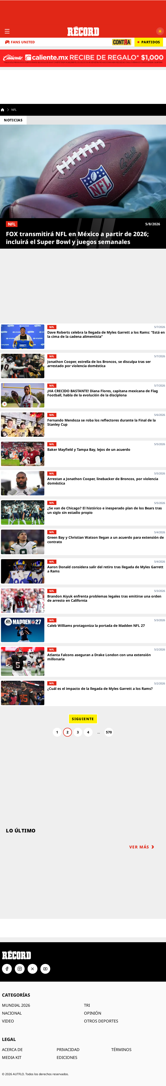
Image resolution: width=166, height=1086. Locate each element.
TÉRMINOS (121, 1049)
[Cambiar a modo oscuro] (160, 31)
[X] (32, 969)
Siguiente (83, 718)
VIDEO (8, 1021)
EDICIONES (67, 1057)
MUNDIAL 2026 (16, 1005)
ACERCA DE (12, 1049)
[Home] (2, 110)
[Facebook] (7, 969)
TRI (87, 1005)
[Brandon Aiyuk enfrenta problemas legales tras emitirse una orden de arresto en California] (83, 600)
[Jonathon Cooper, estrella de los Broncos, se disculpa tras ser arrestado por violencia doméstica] (83, 366)
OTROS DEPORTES (101, 1021)
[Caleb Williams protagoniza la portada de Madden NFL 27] (83, 630)
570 (109, 732)
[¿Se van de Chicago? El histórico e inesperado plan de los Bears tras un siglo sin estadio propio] (83, 512)
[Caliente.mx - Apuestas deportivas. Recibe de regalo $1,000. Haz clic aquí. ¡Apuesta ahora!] (83, 58)
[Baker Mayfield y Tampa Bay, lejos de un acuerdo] (83, 454)
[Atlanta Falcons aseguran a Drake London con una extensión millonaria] (83, 661)
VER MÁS (141, 847)
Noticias (13, 120)
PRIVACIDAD (68, 1049)
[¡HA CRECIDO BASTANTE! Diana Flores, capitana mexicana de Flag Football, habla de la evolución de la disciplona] (83, 395)
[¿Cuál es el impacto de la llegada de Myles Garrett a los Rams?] (83, 693)
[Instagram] (20, 969)
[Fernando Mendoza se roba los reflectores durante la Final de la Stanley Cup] (83, 424)
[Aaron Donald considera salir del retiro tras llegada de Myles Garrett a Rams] (83, 571)
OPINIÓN (92, 1013)
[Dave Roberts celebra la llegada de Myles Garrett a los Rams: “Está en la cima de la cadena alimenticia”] (83, 337)
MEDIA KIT (11, 1057)
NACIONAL (12, 1013)
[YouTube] (45, 969)
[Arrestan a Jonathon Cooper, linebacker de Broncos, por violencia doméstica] (83, 483)
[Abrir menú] (7, 31)
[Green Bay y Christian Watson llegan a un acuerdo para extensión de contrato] (83, 542)
